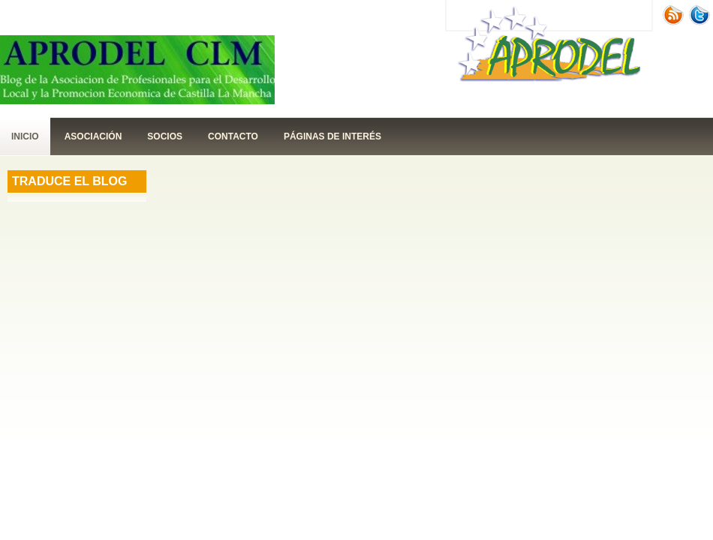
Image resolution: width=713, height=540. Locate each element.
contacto (233, 136)
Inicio (25, 136)
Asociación (93, 136)
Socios (164, 136)
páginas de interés (332, 136)
